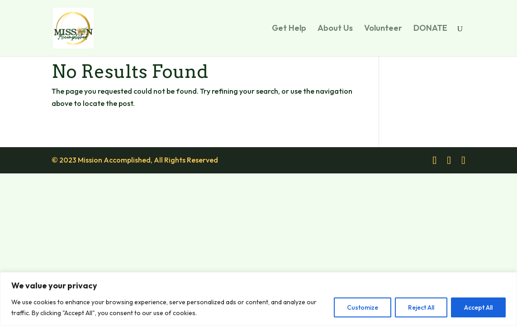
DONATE (430, 29)
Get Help (289, 29)
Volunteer (383, 29)
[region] (258, 299)
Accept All (478, 307)
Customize (362, 307)
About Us (335, 29)
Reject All (421, 307)
